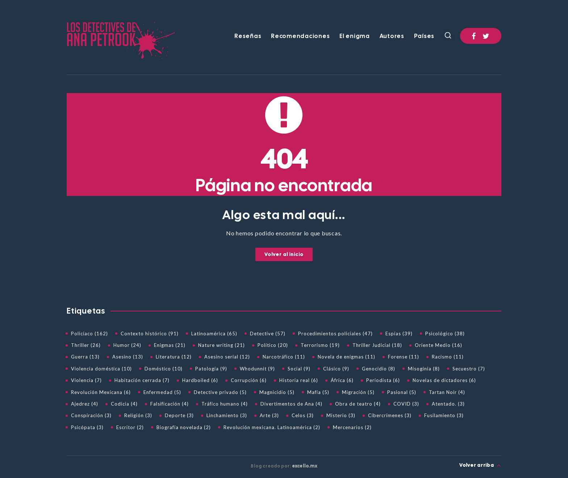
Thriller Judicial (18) (377, 345)
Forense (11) (403, 357)
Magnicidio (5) (277, 392)
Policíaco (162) (89, 333)
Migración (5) (358, 392)
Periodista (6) (383, 380)
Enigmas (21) (169, 345)
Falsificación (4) (169, 404)
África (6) (342, 380)
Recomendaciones (300, 36)
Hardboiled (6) (200, 380)
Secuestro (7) (468, 369)
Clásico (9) (336, 369)
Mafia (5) (318, 392)
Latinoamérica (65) (214, 333)
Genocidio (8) (378, 369)
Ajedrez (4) (84, 404)
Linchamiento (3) (226, 415)
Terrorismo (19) (320, 345)
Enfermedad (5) (162, 392)
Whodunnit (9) (257, 369)
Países (424, 36)
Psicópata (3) (87, 427)
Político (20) (273, 345)
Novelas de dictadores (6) (444, 380)
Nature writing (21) (221, 345)
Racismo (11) (448, 357)
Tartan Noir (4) (447, 392)
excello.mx (304, 466)
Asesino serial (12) (227, 357)
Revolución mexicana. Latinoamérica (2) (272, 427)
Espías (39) (399, 333)
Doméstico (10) (164, 369)
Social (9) (299, 369)
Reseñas (247, 36)
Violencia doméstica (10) (101, 369)
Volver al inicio (284, 254)
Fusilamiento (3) (444, 415)
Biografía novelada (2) (183, 427)
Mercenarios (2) (352, 427)
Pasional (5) (401, 392)
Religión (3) (138, 415)
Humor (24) (127, 345)
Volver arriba (480, 465)
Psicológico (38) (445, 333)
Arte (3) (269, 415)
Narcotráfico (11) (284, 357)
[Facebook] (474, 36)
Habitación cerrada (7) (142, 380)
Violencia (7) (86, 380)
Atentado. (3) (448, 404)
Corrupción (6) (249, 380)
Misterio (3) (340, 415)
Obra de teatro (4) (358, 404)
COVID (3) (406, 404)
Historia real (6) (298, 380)
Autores (392, 36)
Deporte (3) (179, 415)
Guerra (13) (85, 357)
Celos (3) (303, 415)
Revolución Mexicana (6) (101, 392)
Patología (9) (211, 369)
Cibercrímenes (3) (390, 415)
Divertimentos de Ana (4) (291, 404)
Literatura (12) (174, 357)
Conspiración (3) (91, 415)
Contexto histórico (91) (150, 333)
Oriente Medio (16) (438, 345)
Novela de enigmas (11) (346, 357)
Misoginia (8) (424, 369)
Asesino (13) (127, 357)
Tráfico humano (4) (224, 404)
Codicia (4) (124, 404)
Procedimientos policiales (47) (335, 333)
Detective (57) (267, 333)
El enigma (354, 36)
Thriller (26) (86, 345)
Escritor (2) (130, 427)
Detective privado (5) (220, 392)
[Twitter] (486, 36)
